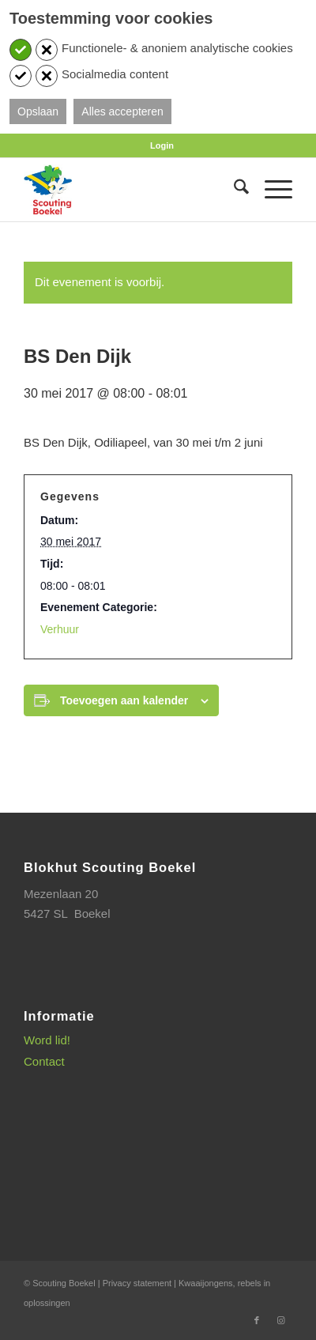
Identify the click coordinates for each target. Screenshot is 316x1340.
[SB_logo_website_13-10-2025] (131, 189)
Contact (44, 1061)
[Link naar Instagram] (280, 1320)
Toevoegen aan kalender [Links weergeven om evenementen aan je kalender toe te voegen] (124, 700)
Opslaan (37, 111)
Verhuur (59, 629)
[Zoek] (233, 189)
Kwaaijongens (206, 1283)
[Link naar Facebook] (257, 1320)
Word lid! (47, 1040)
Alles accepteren (122, 111)
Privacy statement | (141, 1283)
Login (162, 145)
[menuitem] (162, 145)
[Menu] (270, 189)
